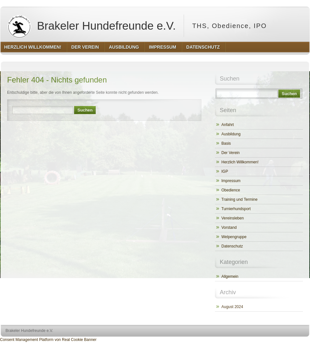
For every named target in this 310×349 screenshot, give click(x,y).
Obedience (230, 190)
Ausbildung (230, 134)
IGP (224, 171)
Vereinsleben (232, 218)
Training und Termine (239, 199)
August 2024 (232, 307)
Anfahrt (227, 124)
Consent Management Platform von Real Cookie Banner (48, 339)
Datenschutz (232, 246)
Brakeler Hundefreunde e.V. (90, 26)
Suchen (84, 110)
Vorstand (229, 227)
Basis (226, 143)
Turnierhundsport (236, 209)
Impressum (230, 181)
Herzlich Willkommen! (239, 162)
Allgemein (229, 276)
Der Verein (230, 152)
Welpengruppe (234, 237)
